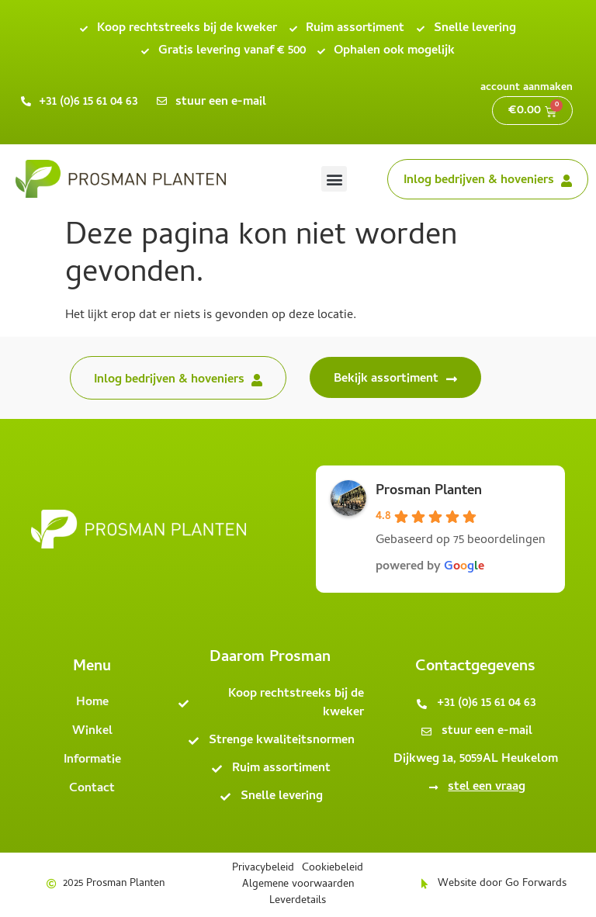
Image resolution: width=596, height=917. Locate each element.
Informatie (92, 760)
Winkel (92, 731)
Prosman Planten (429, 491)
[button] (334, 179)
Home (92, 703)
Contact (92, 789)
